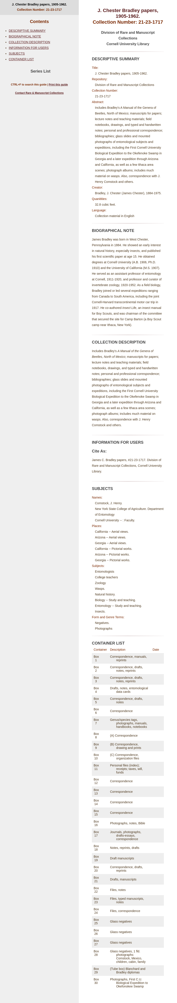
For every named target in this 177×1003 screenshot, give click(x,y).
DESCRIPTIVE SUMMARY (27, 30)
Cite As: (99, 451)
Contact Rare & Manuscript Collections (39, 92)
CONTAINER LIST (21, 59)
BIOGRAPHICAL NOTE (25, 36)
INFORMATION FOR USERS (29, 48)
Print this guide (58, 84)
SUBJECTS (17, 53)
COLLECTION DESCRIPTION (29, 42)
